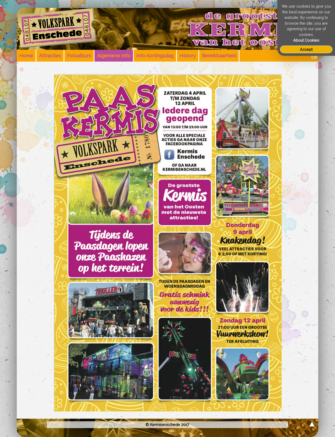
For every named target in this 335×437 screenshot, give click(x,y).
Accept (306, 49)
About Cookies (306, 40)
